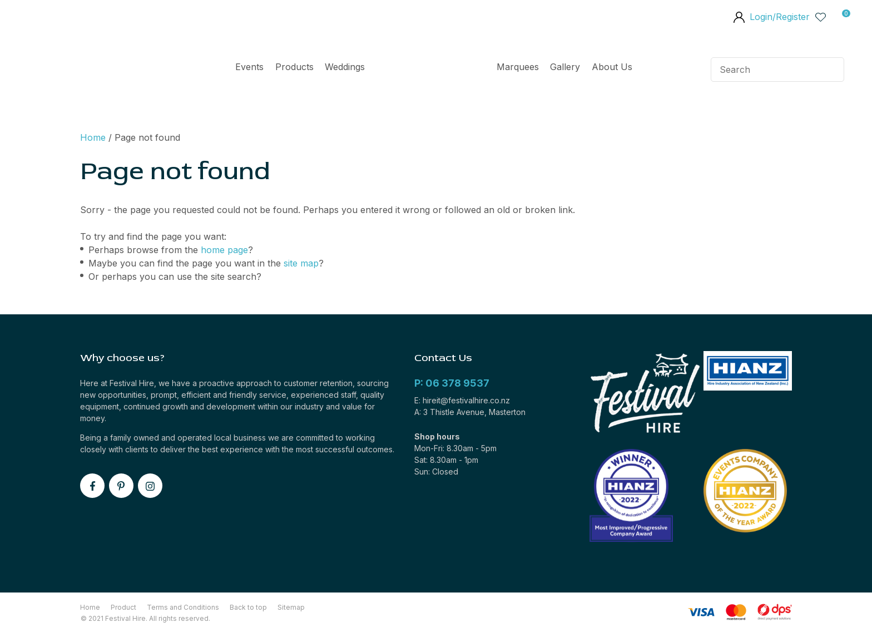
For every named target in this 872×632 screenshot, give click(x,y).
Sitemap (291, 607)
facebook (92, 485)
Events (249, 66)
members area (738, 18)
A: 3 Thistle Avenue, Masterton (470, 412)
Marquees (518, 66)
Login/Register (780, 16)
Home (430, 69)
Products (294, 66)
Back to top (248, 607)
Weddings (345, 66)
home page (224, 249)
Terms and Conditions (183, 607)
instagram (150, 485)
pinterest (121, 485)
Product (123, 607)
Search (831, 69)
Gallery (565, 66)
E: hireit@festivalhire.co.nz (462, 400)
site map (301, 263)
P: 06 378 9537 (451, 383)
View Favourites (820, 16)
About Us (612, 66)
